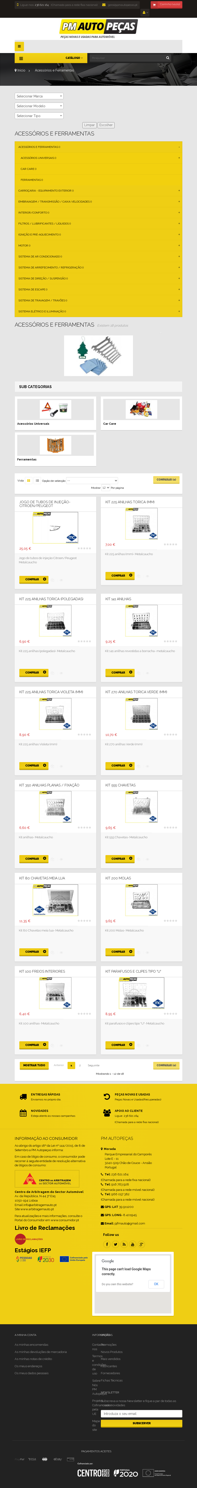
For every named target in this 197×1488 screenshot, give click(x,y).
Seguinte (93, 1065)
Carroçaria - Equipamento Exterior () (46, 190)
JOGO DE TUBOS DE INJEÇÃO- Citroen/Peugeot (44, 504)
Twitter (115, 1244)
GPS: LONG (111, 1215)
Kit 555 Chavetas (120, 785)
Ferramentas (27, 459)
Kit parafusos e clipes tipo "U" (133, 972)
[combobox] (39, 96)
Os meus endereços (28, 1366)
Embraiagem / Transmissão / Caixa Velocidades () (55, 201)
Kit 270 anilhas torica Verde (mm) (136, 692)
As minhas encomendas (31, 1344)
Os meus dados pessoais (31, 1373)
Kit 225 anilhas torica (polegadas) (51, 599)
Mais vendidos (110, 1359)
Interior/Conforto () (33, 212)
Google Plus (141, 1244)
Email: (107, 1223)
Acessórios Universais (33, 423)
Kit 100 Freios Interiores (42, 972)
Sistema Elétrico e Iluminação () (42, 311)
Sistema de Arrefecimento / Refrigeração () (51, 267)
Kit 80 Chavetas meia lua (42, 878)
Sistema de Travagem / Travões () (42, 300)
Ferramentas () (32, 180)
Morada (108, 1149)
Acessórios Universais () (38, 158)
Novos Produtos (111, 1352)
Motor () (24, 245)
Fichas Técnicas (111, 1380)
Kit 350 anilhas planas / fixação (49, 785)
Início (20, 70)
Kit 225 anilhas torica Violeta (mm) (51, 692)
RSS (124, 1244)
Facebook (107, 1244)
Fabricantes (109, 1366)
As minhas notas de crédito (33, 1359)
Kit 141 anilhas (118, 599)
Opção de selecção (53, 480)
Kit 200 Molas (118, 878)
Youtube (132, 1244)
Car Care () (28, 169)
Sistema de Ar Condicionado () (40, 256)
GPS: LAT (109, 1207)
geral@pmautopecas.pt (119, 5)
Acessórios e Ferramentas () (39, 147)
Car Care (109, 423)
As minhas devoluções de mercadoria (41, 1352)
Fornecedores (110, 1373)
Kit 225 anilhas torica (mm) (130, 502)
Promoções (108, 1344)
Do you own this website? (117, 1284)
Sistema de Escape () (32, 289)
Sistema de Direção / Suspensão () (43, 278)
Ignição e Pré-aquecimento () (39, 234)
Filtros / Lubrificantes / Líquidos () (44, 223)
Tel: (106, 1174)
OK (156, 1284)
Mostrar (96, 487)
